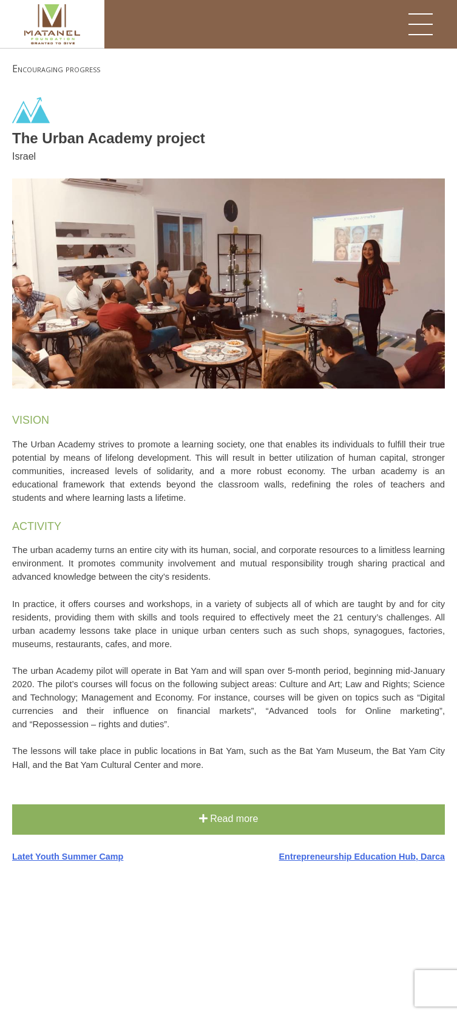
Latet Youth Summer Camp (67, 856)
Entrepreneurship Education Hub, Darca (362, 856)
